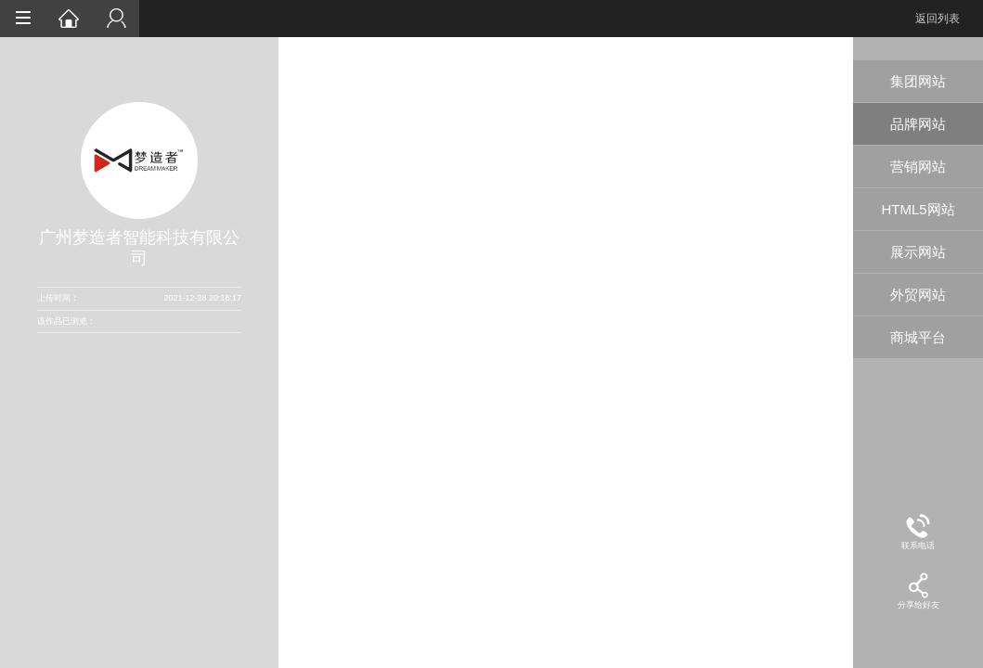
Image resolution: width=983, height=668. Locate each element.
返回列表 (937, 18)
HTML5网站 (917, 209)
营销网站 (918, 166)
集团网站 (918, 81)
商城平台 (918, 337)
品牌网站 (918, 124)
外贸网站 (918, 294)
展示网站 (918, 252)
